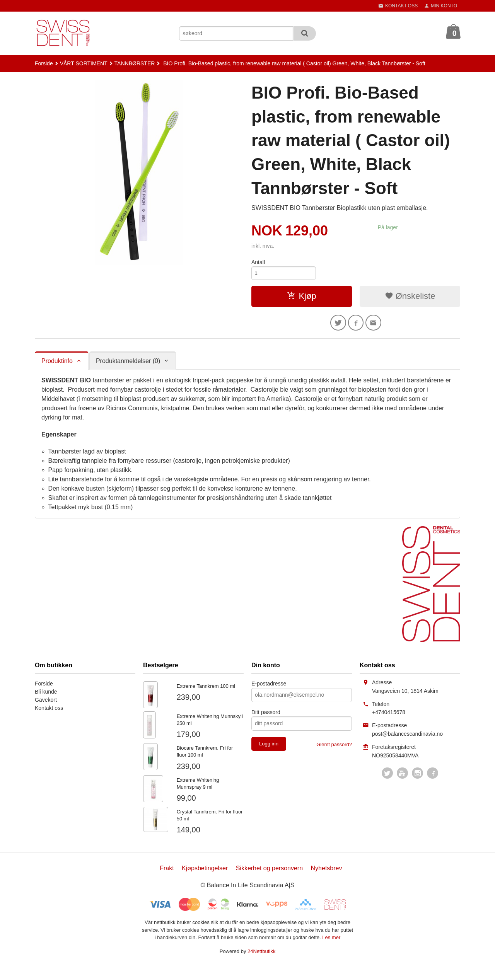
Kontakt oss (49, 710)
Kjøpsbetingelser (205, 870)
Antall (258, 262)
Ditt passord (265, 714)
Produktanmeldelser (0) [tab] (128, 363)
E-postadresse (268, 686)
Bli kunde (46, 694)
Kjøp (301, 297)
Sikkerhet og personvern (269, 870)
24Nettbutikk (261, 953)
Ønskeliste (410, 297)
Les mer (331, 940)
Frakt (167, 870)
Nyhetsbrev (326, 870)
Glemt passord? (334, 747)
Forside (44, 63)
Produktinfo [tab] (57, 363)
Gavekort (46, 702)
